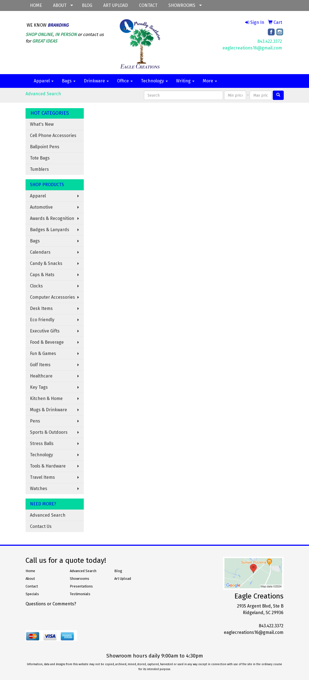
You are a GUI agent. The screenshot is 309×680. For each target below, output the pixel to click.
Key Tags (39, 387)
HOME (36, 5)
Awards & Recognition (52, 218)
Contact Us (41, 526)
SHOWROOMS (181, 5)
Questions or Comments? (51, 603)
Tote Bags (40, 158)
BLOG (87, 5)
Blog (118, 571)
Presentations (81, 586)
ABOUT (59, 5)
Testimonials (80, 594)
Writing (185, 80)
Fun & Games (43, 353)
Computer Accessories (52, 297)
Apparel (44, 80)
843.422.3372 (269, 41)
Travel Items (42, 477)
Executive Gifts (45, 331)
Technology (154, 80)
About (30, 579)
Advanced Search (43, 93)
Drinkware (96, 80)
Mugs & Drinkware (48, 409)
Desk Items (41, 308)
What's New (42, 124)
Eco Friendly (42, 319)
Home (30, 571)
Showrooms (79, 579)
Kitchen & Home (46, 398)
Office (125, 80)
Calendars (40, 252)
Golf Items (40, 364)
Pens (35, 421)
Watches (38, 488)
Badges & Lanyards (49, 229)
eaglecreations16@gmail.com (252, 48)
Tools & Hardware (48, 466)
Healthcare (41, 376)
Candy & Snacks (46, 263)
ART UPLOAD (115, 5)
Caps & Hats (42, 274)
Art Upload (122, 579)
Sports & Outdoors (49, 432)
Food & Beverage (47, 342)
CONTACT (148, 5)
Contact (32, 586)
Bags (69, 80)
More (210, 80)
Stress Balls (42, 443)
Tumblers (39, 169)
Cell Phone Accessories (53, 135)
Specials (32, 594)
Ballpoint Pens (44, 146)
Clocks (36, 286)
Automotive (41, 207)
